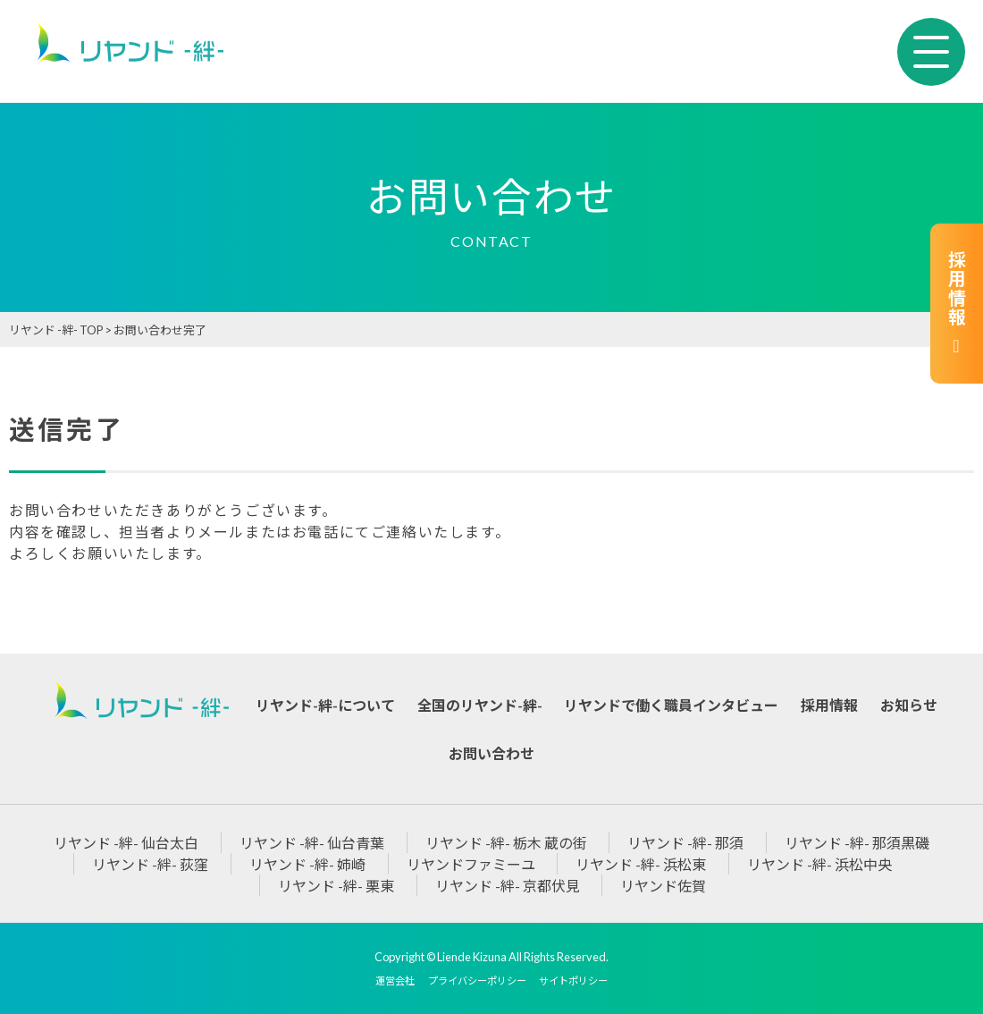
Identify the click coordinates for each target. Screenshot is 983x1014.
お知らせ (908, 705)
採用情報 (956, 304)
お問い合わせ (491, 753)
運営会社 (395, 980)
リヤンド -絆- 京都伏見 (507, 885)
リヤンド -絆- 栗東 (336, 885)
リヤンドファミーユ (471, 864)
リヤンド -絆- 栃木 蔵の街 (506, 842)
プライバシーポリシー (477, 980)
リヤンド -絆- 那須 (685, 842)
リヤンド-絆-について (325, 705)
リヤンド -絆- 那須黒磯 (857, 842)
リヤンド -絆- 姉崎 (307, 864)
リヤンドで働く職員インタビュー (671, 705)
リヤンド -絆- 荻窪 (150, 864)
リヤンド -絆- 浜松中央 (819, 864)
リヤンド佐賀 (663, 885)
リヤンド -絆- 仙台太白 (126, 842)
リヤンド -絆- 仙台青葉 (311, 842)
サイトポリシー (573, 980)
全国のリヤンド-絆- (479, 705)
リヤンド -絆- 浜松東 (641, 864)
